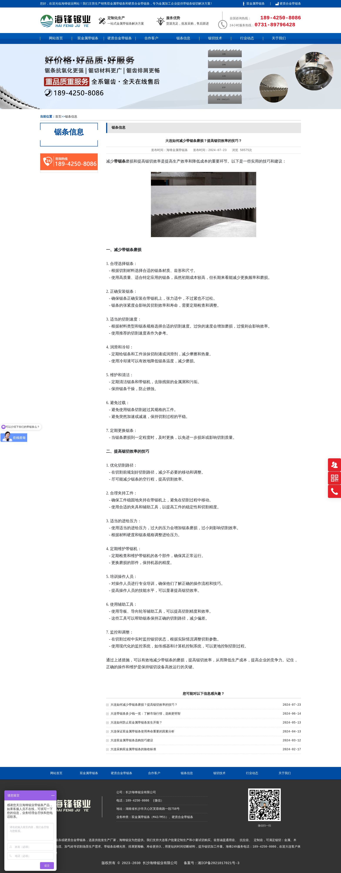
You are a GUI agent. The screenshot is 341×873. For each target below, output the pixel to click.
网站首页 (56, 38)
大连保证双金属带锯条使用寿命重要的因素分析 (142, 731)
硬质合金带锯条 (290, 3)
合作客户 (151, 38)
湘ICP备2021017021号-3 (218, 863)
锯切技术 (215, 38)
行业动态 (247, 38)
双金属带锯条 (255, 3)
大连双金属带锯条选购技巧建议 (131, 740)
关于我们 (279, 38)
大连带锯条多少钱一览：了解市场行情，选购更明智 (145, 713)
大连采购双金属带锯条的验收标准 (133, 749)
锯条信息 (183, 38)
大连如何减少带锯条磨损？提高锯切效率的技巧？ (143, 705)
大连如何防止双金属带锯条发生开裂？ (136, 722)
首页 (58, 116)
